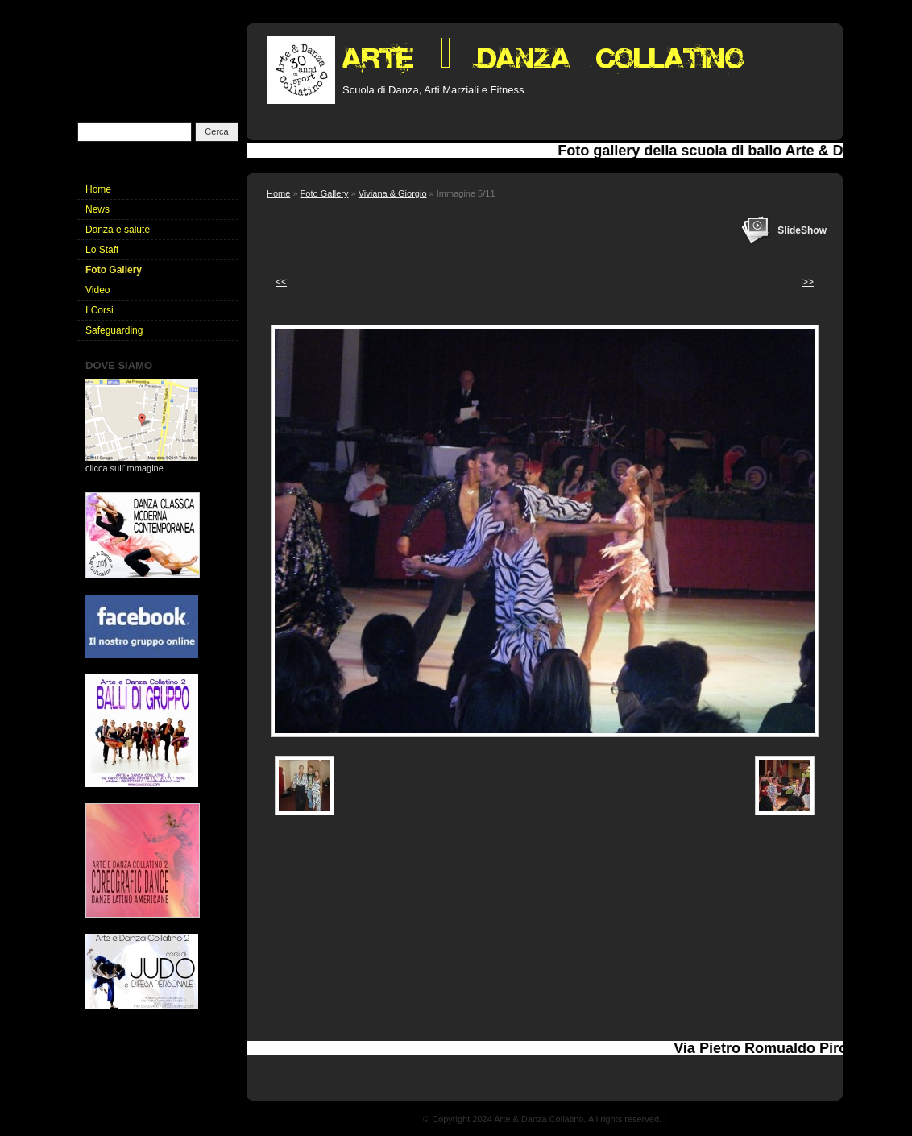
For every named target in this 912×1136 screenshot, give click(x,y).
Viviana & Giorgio (393, 193)
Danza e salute (117, 229)
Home (278, 193)
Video (97, 290)
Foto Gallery (325, 193)
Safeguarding (114, 330)
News (97, 209)
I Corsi (99, 310)
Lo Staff (101, 249)
